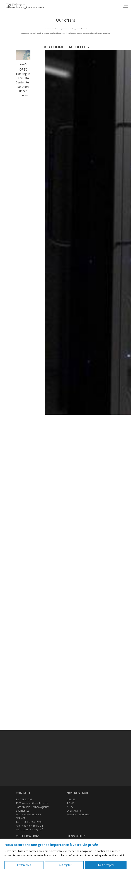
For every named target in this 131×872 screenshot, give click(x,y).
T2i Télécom (16, 4)
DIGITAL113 (74, 810)
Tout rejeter (64, 865)
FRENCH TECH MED (78, 814)
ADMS (70, 803)
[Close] (128, 841)
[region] (65, 855)
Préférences (24, 865)
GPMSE (71, 799)
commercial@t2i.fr (33, 829)
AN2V (70, 807)
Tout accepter (106, 865)
